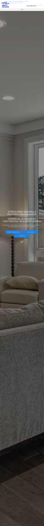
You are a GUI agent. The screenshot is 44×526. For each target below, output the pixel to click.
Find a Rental (30, 232)
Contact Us (22, 235)
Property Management (13, 232)
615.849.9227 (32, 6)
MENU (22, 9)
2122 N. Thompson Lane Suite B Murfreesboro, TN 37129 (16, 1)
